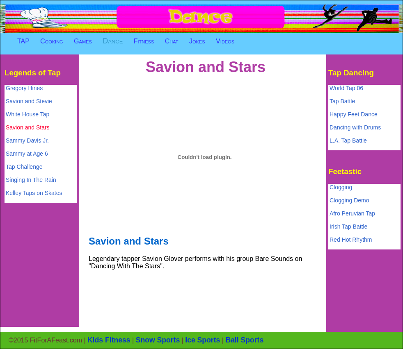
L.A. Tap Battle (348, 140)
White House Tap (27, 114)
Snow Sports (158, 340)
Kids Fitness (109, 340)
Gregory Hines (24, 88)
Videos (225, 41)
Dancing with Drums (355, 127)
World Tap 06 (346, 88)
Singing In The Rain (31, 180)
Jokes (197, 41)
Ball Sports (244, 340)
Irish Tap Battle (348, 226)
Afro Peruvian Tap (352, 213)
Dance (113, 41)
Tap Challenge (24, 166)
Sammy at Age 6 (27, 153)
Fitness (144, 41)
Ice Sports (202, 340)
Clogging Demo (349, 200)
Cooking (51, 41)
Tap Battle (342, 101)
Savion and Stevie (29, 101)
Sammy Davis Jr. (27, 140)
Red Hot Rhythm (351, 239)
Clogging (341, 187)
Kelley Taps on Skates (34, 193)
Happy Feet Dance (354, 114)
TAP (23, 41)
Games (83, 41)
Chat (172, 41)
